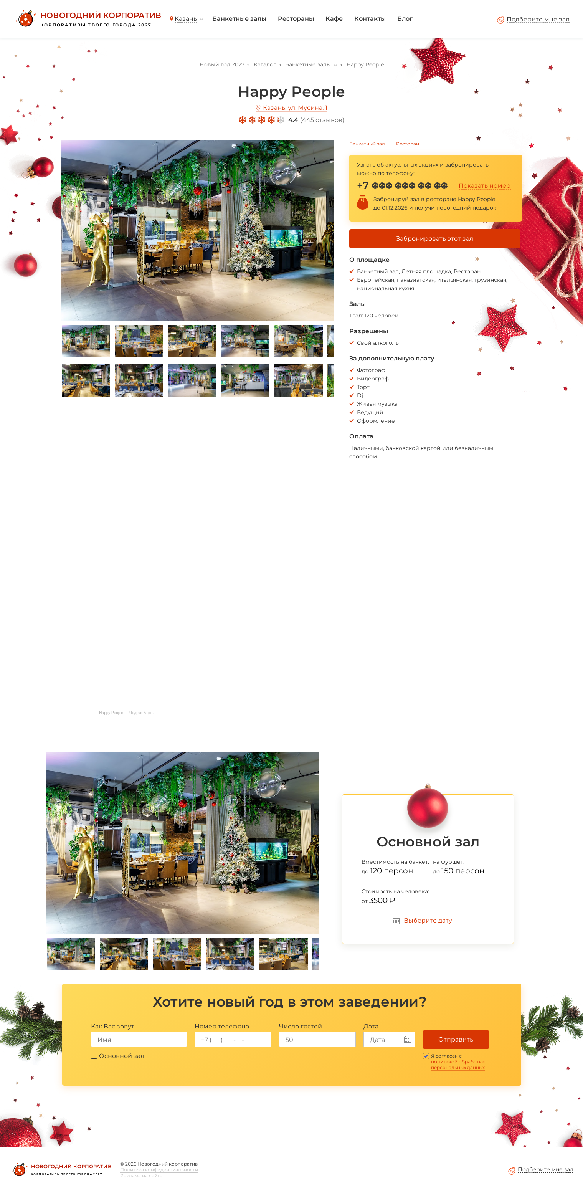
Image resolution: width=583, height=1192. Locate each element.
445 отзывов (322, 120)
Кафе (334, 18)
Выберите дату (428, 920)
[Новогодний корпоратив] (87, 18)
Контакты (370, 18)
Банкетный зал (367, 144)
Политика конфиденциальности (159, 1169)
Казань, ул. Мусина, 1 (295, 107)
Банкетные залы (239, 18)
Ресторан (407, 144)
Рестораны (296, 18)
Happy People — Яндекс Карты (126, 713)
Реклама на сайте (141, 1176)
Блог (405, 18)
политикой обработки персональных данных (458, 1064)
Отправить (455, 1039)
